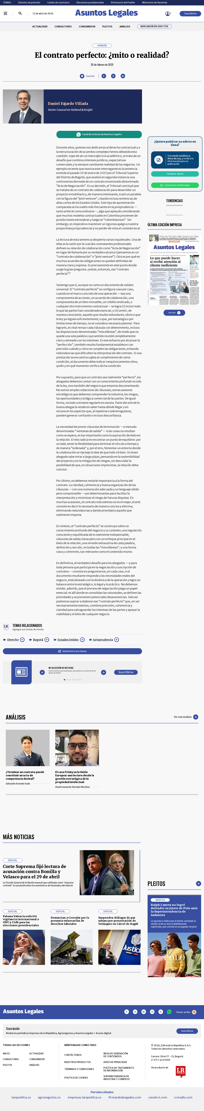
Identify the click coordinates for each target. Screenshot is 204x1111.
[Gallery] (73, 670)
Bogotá (38, 640)
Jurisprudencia (103, 640)
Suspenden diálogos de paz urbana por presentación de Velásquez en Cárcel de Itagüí (118, 920)
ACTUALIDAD (39, 26)
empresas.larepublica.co (84, 1097)
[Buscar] (20, 14)
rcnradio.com (183, 1097)
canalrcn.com (157, 1097)
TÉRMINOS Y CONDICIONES (79, 1069)
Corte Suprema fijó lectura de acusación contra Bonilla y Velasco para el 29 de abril (34, 871)
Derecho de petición (29, 2)
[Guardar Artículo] (87, 76)
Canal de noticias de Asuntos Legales (99, 134)
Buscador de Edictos (154, 26)
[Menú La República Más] (5, 14)
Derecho (13, 640)
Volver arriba (186, 1012)
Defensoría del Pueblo (123, 2)
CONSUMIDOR (87, 26)
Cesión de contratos (58, 2)
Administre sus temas (72, 651)
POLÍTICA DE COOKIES (76, 1077)
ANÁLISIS (125, 26)
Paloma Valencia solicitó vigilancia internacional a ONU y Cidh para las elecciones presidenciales (21, 921)
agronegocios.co (49, 1097)
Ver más (174, 312)
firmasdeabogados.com (124, 1097)
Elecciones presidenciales (90, 2)
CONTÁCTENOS (72, 1055)
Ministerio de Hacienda (154, 2)
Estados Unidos (68, 640)
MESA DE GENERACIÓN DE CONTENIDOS (115, 1055)
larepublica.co (21, 1097)
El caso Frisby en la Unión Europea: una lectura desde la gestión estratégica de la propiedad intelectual (74, 777)
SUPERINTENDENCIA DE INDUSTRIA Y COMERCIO (116, 1078)
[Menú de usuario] (167, 13)
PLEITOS (107, 26)
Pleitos (156, 883)
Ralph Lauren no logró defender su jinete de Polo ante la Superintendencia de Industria (174, 910)
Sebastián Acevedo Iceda (28, 783)
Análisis (16, 717)
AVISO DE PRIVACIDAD (115, 1062)
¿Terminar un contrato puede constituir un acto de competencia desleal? (25, 775)
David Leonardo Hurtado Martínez (77, 787)
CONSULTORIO (63, 26)
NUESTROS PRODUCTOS (77, 1062)
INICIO (6, 1053)
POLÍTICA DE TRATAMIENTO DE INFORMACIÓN (118, 1069)
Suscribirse (190, 13)
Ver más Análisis (186, 717)
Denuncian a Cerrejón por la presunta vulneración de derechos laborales (70, 920)
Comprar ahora (175, 173)
